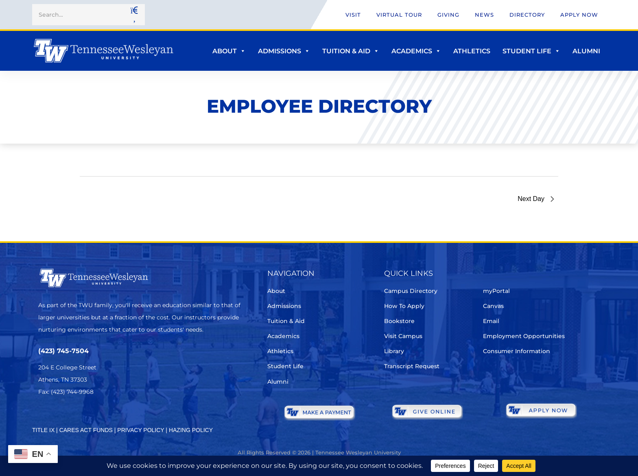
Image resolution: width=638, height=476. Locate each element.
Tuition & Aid (350, 51)
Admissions (284, 51)
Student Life (531, 51)
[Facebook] (66, 416)
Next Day (536, 198)
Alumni (586, 51)
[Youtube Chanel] (111, 416)
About (229, 51)
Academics (416, 51)
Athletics (471, 51)
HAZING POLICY (191, 430)
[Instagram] (89, 416)
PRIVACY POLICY (140, 430)
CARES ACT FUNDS (86, 430)
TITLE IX (43, 430)
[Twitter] (43, 416)
